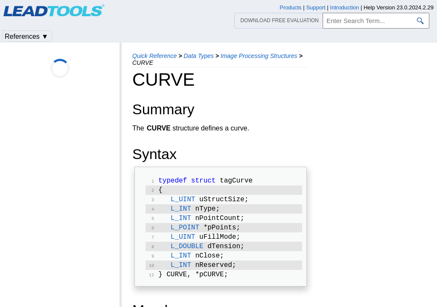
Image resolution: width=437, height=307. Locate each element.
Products (290, 7)
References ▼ (26, 36)
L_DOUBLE (187, 253)
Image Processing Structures (259, 55)
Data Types (199, 55)
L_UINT (183, 202)
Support (316, 7)
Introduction (344, 7)
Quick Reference (154, 55)
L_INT (181, 212)
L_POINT (185, 232)
